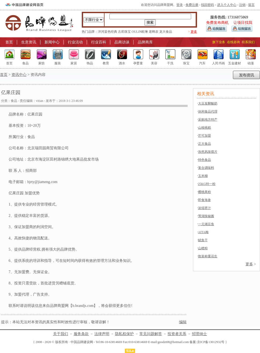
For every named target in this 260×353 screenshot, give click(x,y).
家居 (73, 63)
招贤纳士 (199, 334)
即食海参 (204, 200)
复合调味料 (206, 168)
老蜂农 (153, 32)
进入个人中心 (226, 5)
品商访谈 (121, 42)
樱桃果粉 (204, 192)
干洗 (170, 63)
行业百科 (98, 42)
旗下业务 (218, 42)
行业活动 (75, 42)
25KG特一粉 (207, 184)
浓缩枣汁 (204, 208)
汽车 (202, 63)
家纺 (41, 63)
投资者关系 (177, 334)
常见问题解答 (150, 334)
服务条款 (81, 334)
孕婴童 (138, 63)
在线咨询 (233, 42)
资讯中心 (19, 75)
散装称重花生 (207, 256)
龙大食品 (165, 32)
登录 (179, 5)
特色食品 (204, 160)
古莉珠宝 (124, 32)
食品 (25, 63)
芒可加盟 (204, 136)
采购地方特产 (207, 119)
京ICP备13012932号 (211, 342)
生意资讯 (28, 42)
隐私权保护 (124, 334)
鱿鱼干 (203, 240)
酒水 (122, 63)
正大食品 (204, 144)
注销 (242, 5)
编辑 (183, 322)
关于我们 (60, 334)
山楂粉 (203, 248)
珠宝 (186, 63)
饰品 (90, 63)
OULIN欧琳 (140, 32)
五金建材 (234, 63)
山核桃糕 (204, 127)
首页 (9, 42)
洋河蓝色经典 (107, 32)
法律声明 (101, 334)
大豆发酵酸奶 (207, 103)
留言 (251, 5)
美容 (154, 63)
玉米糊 (203, 176)
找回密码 (207, 5)
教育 (106, 63)
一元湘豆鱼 (206, 224)
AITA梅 (203, 232)
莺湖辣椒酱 (206, 216)
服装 (57, 63)
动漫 (250, 63)
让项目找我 (242, 23)
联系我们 (248, 42)
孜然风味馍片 (207, 152)
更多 (194, 32)
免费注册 (191, 5)
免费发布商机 (217, 23)
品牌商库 (145, 42)
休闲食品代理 (207, 111)
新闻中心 (52, 42)
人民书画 (218, 63)
